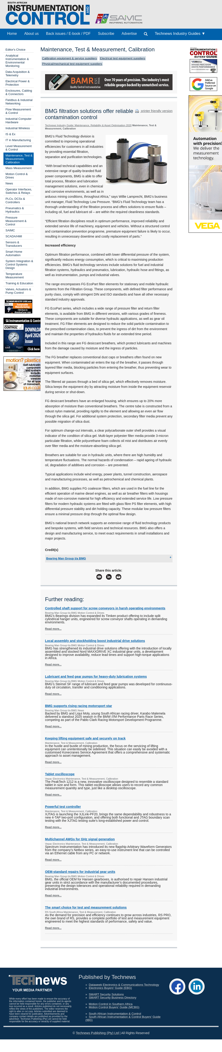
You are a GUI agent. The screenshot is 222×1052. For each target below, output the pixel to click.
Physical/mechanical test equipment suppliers (72, 64)
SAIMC (10, 230)
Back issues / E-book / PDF (68, 34)
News (9, 183)
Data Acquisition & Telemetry (17, 73)
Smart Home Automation (13, 253)
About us (31, 34)
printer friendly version (153, 111)
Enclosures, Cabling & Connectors (18, 92)
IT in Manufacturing (18, 140)
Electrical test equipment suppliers (122, 58)
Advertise (129, 34)
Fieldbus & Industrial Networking (19, 101)
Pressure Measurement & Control (16, 221)
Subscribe (106, 34)
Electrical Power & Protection (17, 82)
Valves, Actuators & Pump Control (18, 291)
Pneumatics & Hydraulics (14, 209)
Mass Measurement (18, 168)
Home (12, 34)
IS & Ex (10, 134)
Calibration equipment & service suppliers (69, 58)
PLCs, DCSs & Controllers (15, 200)
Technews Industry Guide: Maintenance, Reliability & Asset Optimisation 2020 (88, 125)
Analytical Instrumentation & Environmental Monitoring (17, 61)
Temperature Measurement (14, 275)
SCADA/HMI (13, 236)
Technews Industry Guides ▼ (180, 33)
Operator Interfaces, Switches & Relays (18, 191)
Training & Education (19, 283)
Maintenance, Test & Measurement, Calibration (19, 159)
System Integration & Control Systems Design (19, 264)
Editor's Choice (15, 49)
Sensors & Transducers (13, 244)
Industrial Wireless (17, 128)
